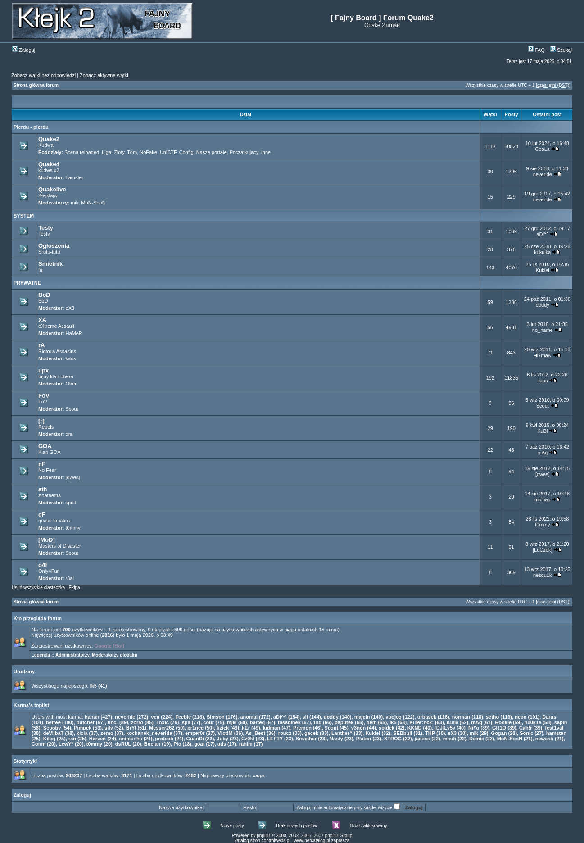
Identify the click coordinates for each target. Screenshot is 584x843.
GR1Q (499, 727)
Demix (476, 738)
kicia (82, 733)
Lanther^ (342, 733)
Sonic (526, 733)
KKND (414, 727)
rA (41, 345)
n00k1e (533, 722)
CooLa (542, 149)
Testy (45, 227)
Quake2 (48, 139)
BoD (44, 294)
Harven (97, 738)
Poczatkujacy (244, 152)
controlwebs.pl (276, 840)
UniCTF (168, 152)
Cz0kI (247, 738)
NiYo (473, 727)
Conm (38, 744)
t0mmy (73, 527)
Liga (106, 152)
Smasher (306, 738)
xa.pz (259, 775)
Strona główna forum (36, 85)
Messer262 (161, 727)
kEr (246, 727)
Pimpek (82, 727)
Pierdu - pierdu (31, 127)
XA (42, 320)
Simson (216, 717)
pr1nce (195, 727)
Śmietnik (50, 263)
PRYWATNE (27, 283)
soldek (386, 727)
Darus (549, 717)
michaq (542, 499)
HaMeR (74, 333)
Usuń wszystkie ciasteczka (38, 587)
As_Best (255, 733)
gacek (311, 733)
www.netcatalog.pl (312, 840)
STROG (393, 738)
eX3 (70, 308)
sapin (560, 722)
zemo (106, 733)
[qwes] (73, 477)
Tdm (132, 152)
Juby (222, 738)
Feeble (183, 717)
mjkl (232, 722)
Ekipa (74, 587)
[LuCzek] (542, 550)
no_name (542, 330)
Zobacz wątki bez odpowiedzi (43, 75)
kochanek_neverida (149, 733)
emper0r (194, 733)
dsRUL (123, 744)
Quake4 (48, 164)
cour (208, 722)
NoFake (148, 152)
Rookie (503, 722)
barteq (257, 722)
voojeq (393, 717)
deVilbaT (53, 733)
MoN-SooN (93, 202)
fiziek (223, 727)
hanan (92, 717)
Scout (72, 409)
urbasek (426, 717)
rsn (72, 738)
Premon (302, 727)
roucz (284, 733)
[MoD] (46, 539)
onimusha (130, 738)
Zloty (119, 152)
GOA (45, 446)
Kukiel (542, 270)
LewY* (66, 744)
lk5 (93, 686)
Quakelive (52, 189)
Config (186, 152)
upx (43, 370)
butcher (86, 722)
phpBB (263, 835)
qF (41, 514)
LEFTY (275, 738)
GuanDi (195, 738)
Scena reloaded (81, 152)
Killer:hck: (421, 722)
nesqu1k (542, 575)
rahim (246, 744)
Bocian (152, 744)
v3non (358, 727)
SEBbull (402, 733)
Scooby (52, 727)
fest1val (554, 727)
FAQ (536, 50)
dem (372, 722)
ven (155, 717)
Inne (266, 152)
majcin (362, 717)
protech (164, 738)
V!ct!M (225, 733)
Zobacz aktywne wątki (104, 75)
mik (74, 202)
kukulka (542, 252)
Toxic (162, 722)
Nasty (336, 738)
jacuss (422, 738)
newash (544, 738)
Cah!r (525, 727)
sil (305, 717)
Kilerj (49, 738)
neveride (542, 174)
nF (41, 464)
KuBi (542, 431)
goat (199, 744)
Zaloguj (23, 50)
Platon (363, 738)
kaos (71, 358)
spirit (71, 502)
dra (69, 434)
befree (53, 722)
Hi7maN (543, 355)
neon (520, 717)
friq (317, 722)
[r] (41, 420)
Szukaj (561, 50)
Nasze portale (211, 152)
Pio (177, 744)
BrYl (131, 727)
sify (108, 727)
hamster (75, 177)
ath (42, 489)
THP (430, 733)
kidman (272, 727)
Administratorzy (72, 655)
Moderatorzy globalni (114, 655)
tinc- (113, 722)
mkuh (449, 738)
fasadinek (289, 722)
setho (492, 717)
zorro (137, 722)
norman (461, 717)
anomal (249, 717)
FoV (44, 395)
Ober (71, 383)
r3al (70, 578)
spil (186, 722)
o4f (42, 565)
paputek (344, 722)
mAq (542, 452)
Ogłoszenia (53, 245)
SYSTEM (24, 215)
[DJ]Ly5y (445, 727)
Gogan (499, 733)
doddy (542, 305)
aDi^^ (542, 234)
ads (221, 744)
